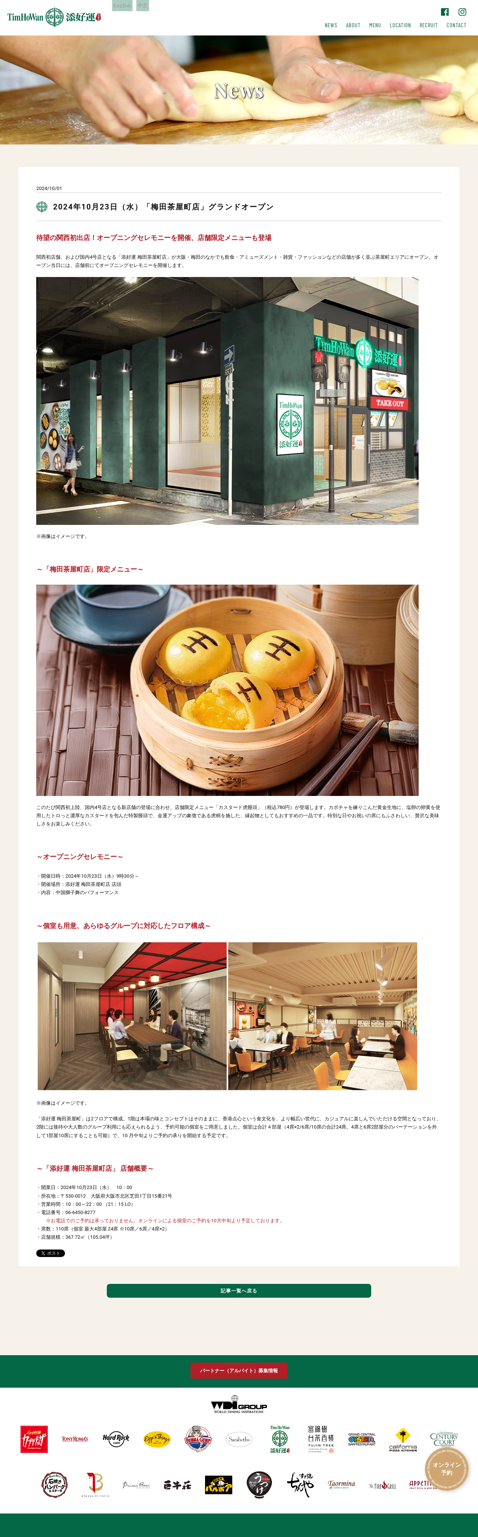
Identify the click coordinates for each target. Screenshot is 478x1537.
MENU (375, 25)
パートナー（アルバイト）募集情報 (239, 1370)
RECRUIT (429, 25)
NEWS (331, 25)
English (125, 6)
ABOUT (353, 25)
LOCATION (400, 25)
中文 (150, 6)
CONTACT (457, 25)
